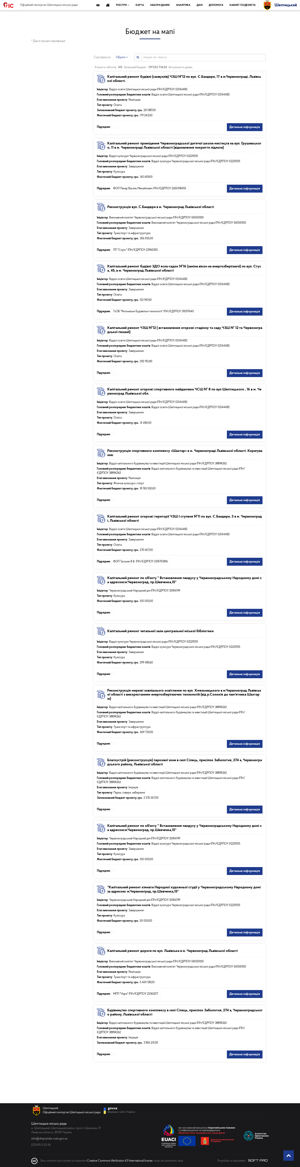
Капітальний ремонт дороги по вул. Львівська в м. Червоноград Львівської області (172, 951)
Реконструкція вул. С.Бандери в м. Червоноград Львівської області (160, 207)
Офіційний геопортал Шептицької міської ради (49, 5)
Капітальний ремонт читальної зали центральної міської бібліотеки (160, 631)
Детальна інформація (244, 127)
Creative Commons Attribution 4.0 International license (119, 1160)
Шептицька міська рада (49, 1123)
